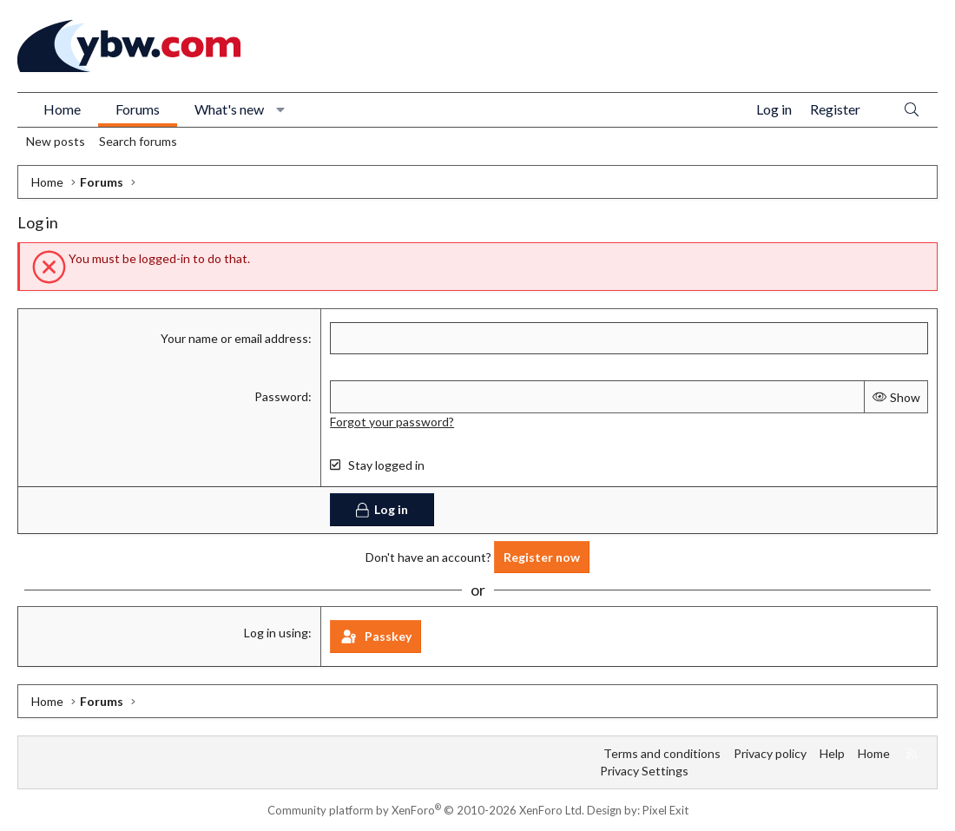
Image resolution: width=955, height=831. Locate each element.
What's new (229, 109)
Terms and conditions (662, 753)
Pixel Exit (665, 810)
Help (832, 753)
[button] (281, 109)
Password (281, 396)
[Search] (911, 110)
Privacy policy (770, 753)
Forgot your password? (392, 421)
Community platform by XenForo (425, 810)
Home (62, 109)
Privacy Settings (644, 770)
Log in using (276, 632)
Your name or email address (234, 338)
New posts (55, 141)
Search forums (138, 141)
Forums (137, 109)
